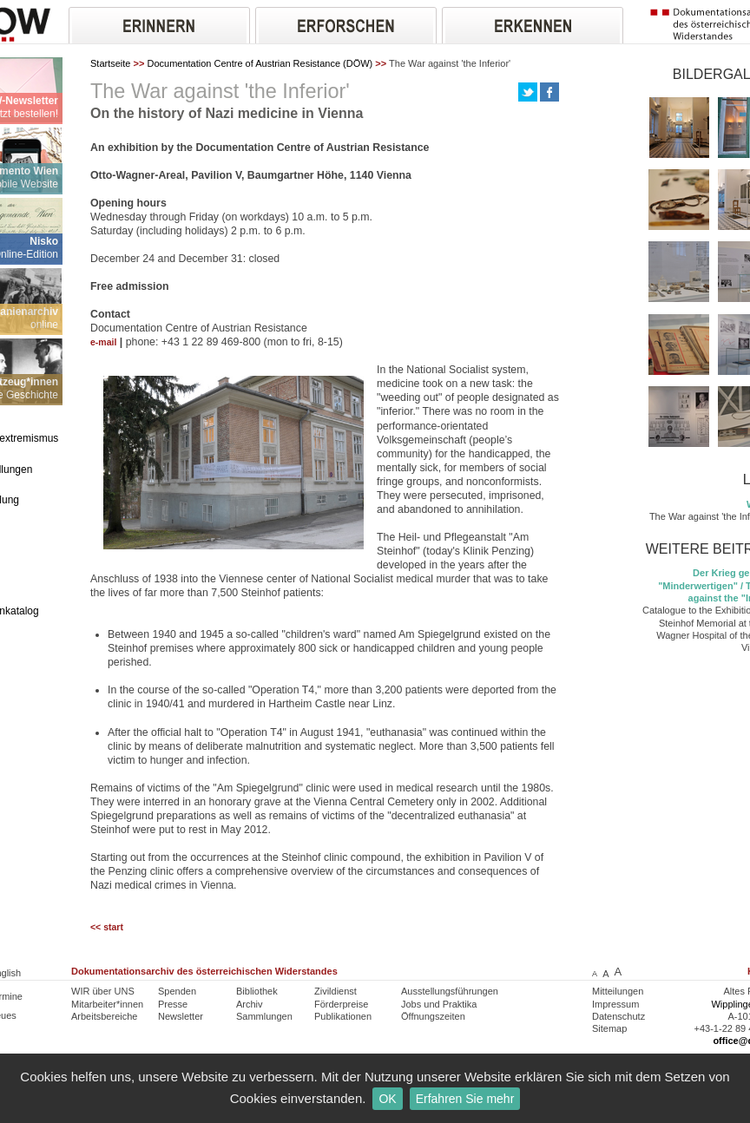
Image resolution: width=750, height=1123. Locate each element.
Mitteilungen (617, 991)
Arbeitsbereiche (104, 1016)
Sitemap (609, 1028)
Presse (173, 1004)
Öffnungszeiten (433, 1016)
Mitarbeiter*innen (107, 1004)
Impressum (615, 1004)
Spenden (177, 991)
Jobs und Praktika (439, 1004)
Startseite (110, 63)
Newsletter (180, 1016)
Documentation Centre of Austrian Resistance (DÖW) (259, 63)
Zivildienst (335, 991)
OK (387, 1099)
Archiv (249, 1004)
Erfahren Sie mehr (465, 1099)
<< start (106, 927)
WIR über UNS (103, 991)
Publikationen (343, 1016)
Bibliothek (257, 991)
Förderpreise (341, 1004)
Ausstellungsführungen (449, 991)
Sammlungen (264, 1016)
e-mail (103, 342)
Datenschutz (618, 1016)
